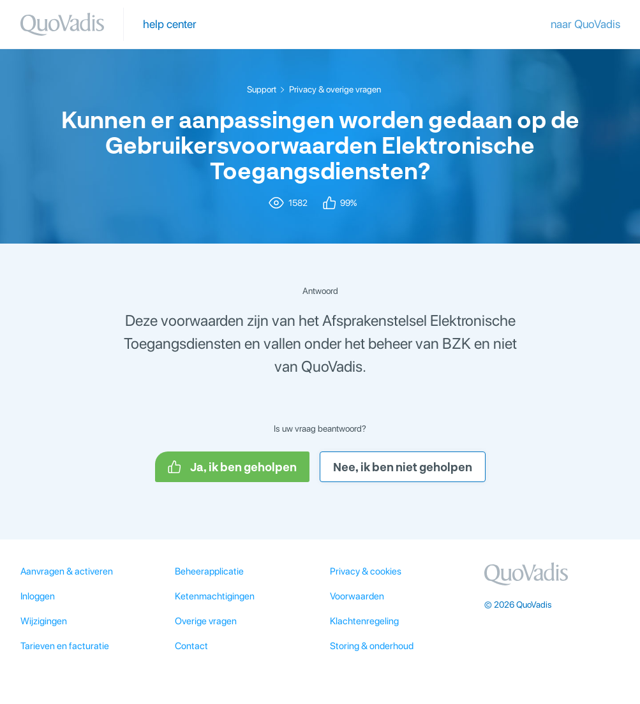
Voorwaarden (357, 596)
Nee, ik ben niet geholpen (402, 467)
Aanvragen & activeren (66, 571)
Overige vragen (206, 621)
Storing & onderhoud (371, 646)
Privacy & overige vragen (335, 89)
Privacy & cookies (365, 571)
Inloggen (37, 596)
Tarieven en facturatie (64, 646)
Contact (191, 646)
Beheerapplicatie (209, 571)
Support (261, 89)
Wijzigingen (43, 621)
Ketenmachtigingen (215, 596)
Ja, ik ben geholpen (232, 467)
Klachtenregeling (364, 621)
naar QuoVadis (585, 24)
